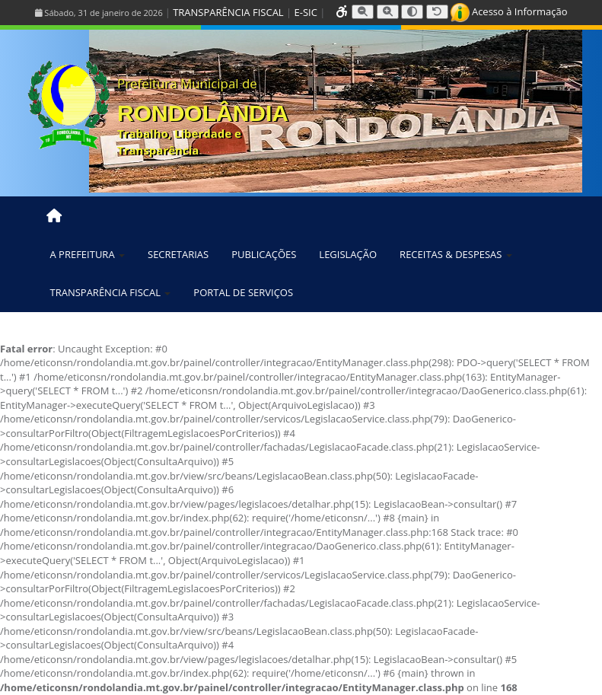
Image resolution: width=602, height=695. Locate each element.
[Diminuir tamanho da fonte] (363, 12)
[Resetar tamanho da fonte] (437, 12)
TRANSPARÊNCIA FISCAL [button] (110, 292)
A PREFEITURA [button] (88, 254)
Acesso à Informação (509, 11)
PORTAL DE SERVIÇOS (243, 292)
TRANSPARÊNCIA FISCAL (228, 12)
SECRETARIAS (178, 254)
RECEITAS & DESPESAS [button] (456, 254)
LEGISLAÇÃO (348, 254)
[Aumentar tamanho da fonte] (388, 12)
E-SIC (306, 12)
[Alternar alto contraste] (412, 12)
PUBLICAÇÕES (263, 254)
